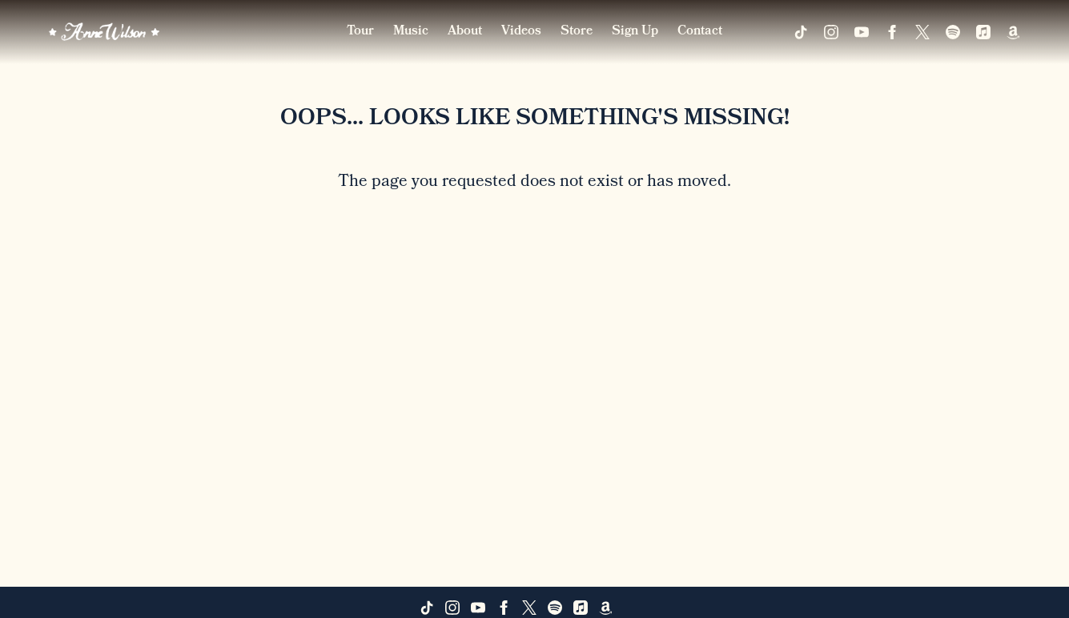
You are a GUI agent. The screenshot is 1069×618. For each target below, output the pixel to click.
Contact (699, 32)
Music (410, 32)
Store (577, 32)
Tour (360, 32)
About (465, 32)
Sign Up (635, 32)
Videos (521, 32)
